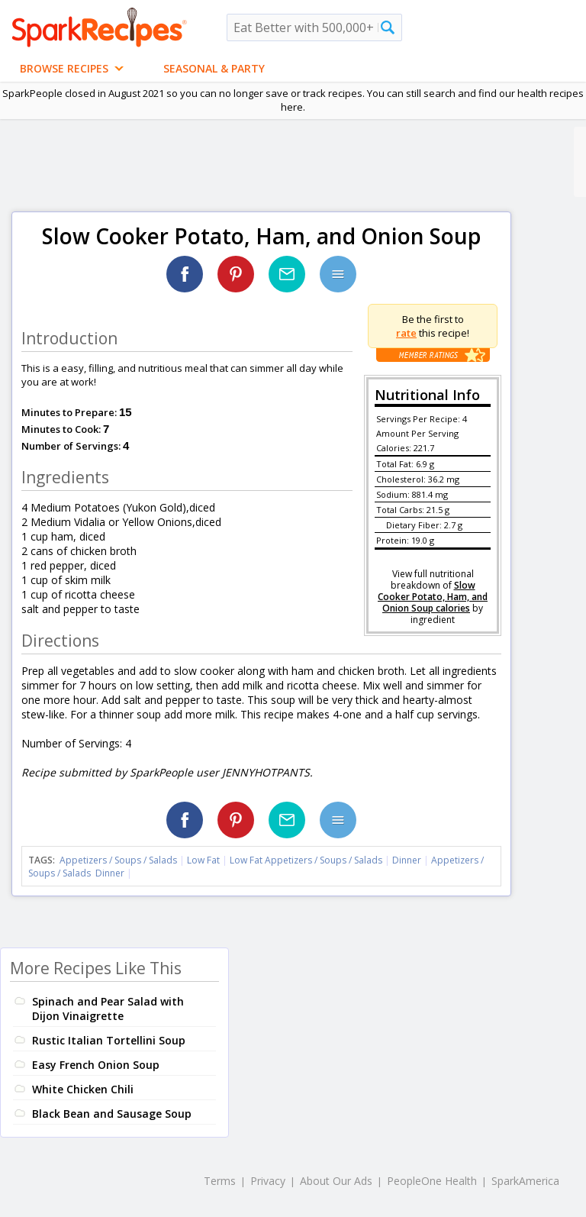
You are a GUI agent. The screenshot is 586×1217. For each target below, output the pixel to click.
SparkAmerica (525, 1180)
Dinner (406, 860)
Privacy (267, 1180)
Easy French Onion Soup (95, 1064)
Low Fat (203, 860)
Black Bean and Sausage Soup (112, 1113)
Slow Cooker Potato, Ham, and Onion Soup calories (433, 597)
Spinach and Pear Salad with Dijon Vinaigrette (108, 1008)
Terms (220, 1180)
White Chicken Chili (83, 1089)
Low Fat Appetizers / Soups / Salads (307, 860)
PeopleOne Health (432, 1180)
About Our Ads (336, 1180)
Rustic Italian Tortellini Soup (108, 1040)
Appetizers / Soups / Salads (119, 860)
